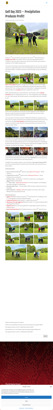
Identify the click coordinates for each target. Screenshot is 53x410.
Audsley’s (19, 90)
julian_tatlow (9, 20)
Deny (26, 401)
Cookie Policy (21, 408)
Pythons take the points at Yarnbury (14, 322)
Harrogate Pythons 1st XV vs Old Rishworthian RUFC (19, 332)
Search (45, 336)
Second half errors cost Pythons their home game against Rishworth (22, 329)
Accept (26, 397)
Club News (21, 20)
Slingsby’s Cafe (20, 189)
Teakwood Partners (33, 175)
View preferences (26, 404)
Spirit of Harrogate (34, 171)
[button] (51, 386)
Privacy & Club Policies (29, 408)
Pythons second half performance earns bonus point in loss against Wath (24, 324)
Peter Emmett (20, 121)
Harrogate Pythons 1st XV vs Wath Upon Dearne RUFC (19, 327)
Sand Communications (21, 182)
